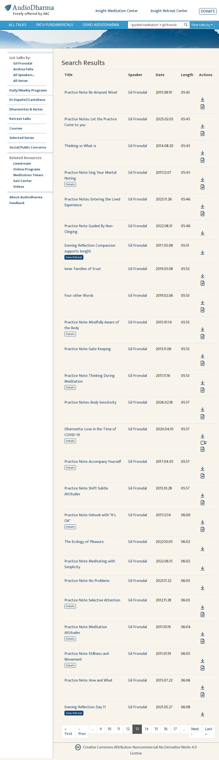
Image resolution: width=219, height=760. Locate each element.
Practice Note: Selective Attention (92, 600)
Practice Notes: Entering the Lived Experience (92, 202)
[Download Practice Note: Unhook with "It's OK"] (202, 522)
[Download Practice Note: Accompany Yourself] (202, 468)
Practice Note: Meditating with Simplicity (89, 564)
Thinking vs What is (80, 146)
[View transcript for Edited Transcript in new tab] (202, 187)
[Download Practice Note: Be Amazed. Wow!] (202, 99)
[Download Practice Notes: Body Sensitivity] (202, 409)
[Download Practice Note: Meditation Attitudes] (202, 634)
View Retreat (74, 257)
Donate (208, 11)
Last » (208, 731)
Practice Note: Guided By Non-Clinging (89, 229)
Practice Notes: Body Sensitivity (90, 402)
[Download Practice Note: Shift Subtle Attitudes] (202, 495)
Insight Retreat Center (169, 11)
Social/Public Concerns (27, 147)
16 (166, 729)
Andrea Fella (23, 69)
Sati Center (22, 181)
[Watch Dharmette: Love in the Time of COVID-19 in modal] (203, 443)
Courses (15, 128)
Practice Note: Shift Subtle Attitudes (86, 491)
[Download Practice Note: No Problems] (202, 588)
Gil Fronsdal (22, 63)
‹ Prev (82, 731)
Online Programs (26, 169)
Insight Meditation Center (116, 11)
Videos (21, 187)
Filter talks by (201, 25)
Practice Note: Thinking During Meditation (89, 379)
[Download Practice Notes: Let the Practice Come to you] (202, 126)
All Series (20, 81)
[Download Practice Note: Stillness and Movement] (202, 660)
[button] (202, 93)
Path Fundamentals (54, 25)
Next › (195, 731)
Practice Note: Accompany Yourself (92, 461)
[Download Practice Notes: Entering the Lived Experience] (202, 206)
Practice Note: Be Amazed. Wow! (90, 92)
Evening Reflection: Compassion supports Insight (89, 248)
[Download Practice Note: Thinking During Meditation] (202, 382)
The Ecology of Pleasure (84, 542)
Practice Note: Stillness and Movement (86, 657)
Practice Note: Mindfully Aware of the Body (91, 325)
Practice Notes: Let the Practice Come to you (90, 122)
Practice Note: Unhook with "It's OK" (90, 518)
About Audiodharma (25, 197)
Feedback (17, 203)
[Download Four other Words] (202, 302)
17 (175, 729)
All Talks (17, 25)
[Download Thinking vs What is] (202, 153)
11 (118, 729)
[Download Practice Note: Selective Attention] (202, 607)
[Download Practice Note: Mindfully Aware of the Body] (202, 329)
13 (137, 729)
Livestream (22, 164)
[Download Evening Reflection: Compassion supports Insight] (202, 252)
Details (70, 184)
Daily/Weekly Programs (30, 90)
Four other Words (79, 295)
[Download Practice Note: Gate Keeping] (202, 356)
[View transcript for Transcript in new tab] (202, 106)
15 (156, 729)
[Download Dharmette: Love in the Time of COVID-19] (202, 436)
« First (68, 731)
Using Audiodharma (101, 25)
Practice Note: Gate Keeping (87, 349)
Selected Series (24, 138)
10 (109, 729)
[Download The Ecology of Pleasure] (202, 549)
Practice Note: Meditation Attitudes (85, 630)
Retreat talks (20, 119)
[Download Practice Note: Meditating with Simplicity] (202, 568)
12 (128, 729)
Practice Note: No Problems (87, 581)
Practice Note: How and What (88, 680)
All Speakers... (24, 75)
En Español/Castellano (27, 100)
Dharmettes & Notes (26, 109)
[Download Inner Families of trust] (202, 276)
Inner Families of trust (82, 269)
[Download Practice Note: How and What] (202, 687)
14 (147, 729)
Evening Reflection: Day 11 (85, 707)
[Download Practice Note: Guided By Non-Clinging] (202, 233)
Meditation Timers (28, 175)
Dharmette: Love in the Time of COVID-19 (90, 432)
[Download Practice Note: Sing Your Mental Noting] (202, 179)
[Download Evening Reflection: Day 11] (202, 714)
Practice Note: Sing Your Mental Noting (90, 175)
